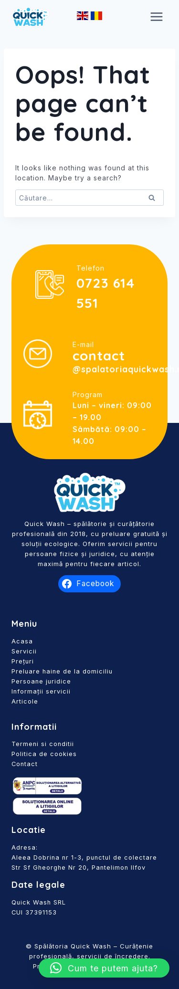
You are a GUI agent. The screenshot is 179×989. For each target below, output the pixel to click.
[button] (104, 968)
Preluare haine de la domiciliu (62, 671)
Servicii (24, 651)
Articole (24, 701)
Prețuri (22, 661)
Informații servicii (41, 691)
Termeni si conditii (42, 743)
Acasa (22, 641)
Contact (24, 764)
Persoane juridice (41, 681)
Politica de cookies (44, 754)
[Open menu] (156, 16)
